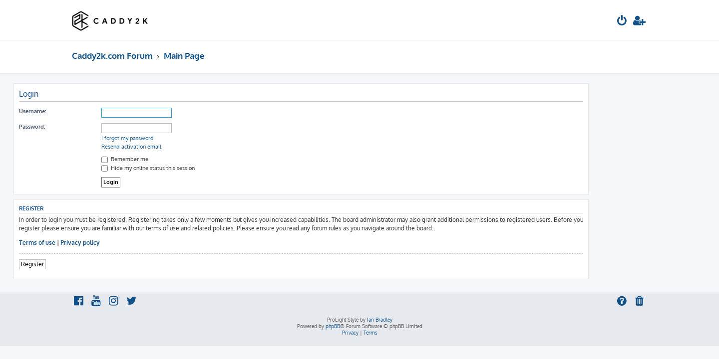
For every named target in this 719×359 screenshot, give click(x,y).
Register (90, 264)
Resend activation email (190, 146)
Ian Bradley (379, 320)
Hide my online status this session (206, 168)
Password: (90, 126)
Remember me (183, 159)
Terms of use (95, 242)
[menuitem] (622, 21)
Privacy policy (138, 242)
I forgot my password (186, 138)
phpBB (333, 326)
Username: (90, 111)
